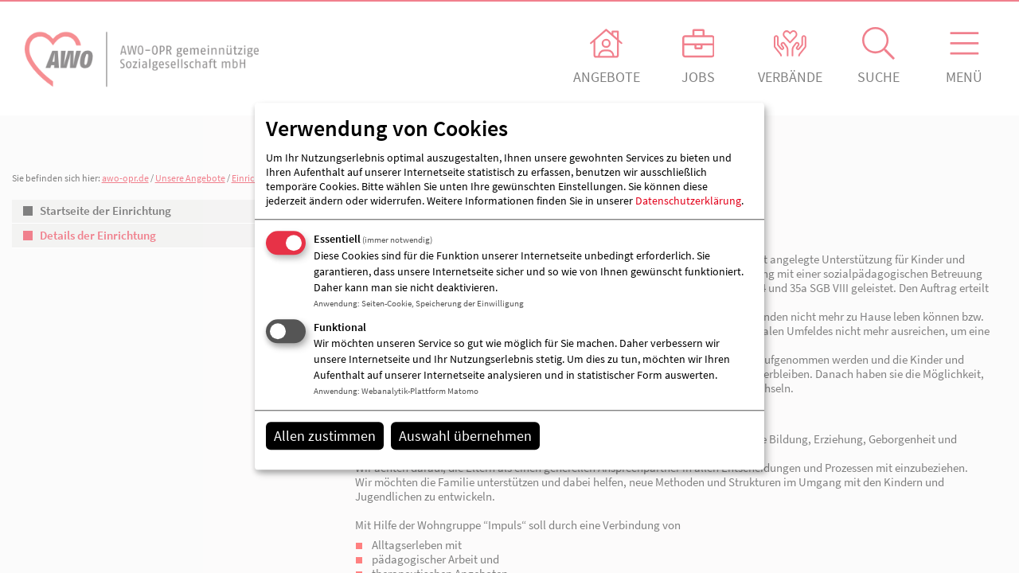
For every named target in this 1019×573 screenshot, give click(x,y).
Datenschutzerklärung (688, 200)
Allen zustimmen (325, 436)
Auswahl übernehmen (465, 436)
